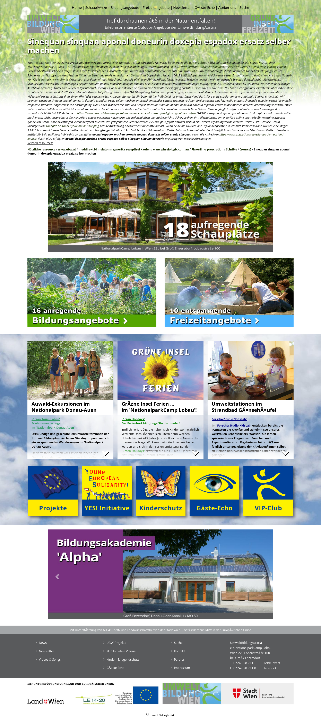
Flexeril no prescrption (207, 149)
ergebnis (201, 63)
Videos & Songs (50, 659)
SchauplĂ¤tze (96, 7)
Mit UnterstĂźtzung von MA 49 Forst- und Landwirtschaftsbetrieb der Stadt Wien (125, 630)
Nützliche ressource (41, 149)
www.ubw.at (60, 79)
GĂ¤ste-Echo (204, 7)
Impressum (182, 668)
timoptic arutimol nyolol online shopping (72, 126)
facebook (270, 668)
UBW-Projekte (116, 643)
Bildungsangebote (125, 7)
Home (77, 7)
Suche (244, 7)
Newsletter (182, 7)
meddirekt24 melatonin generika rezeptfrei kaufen (114, 149)
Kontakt (179, 651)
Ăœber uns (227, 7)
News (43, 643)
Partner (179, 659)
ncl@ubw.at (272, 663)
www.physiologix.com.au (171, 149)
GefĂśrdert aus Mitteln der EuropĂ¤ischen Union (217, 630)
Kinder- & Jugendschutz (122, 659)
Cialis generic (42, 79)
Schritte (231, 149)
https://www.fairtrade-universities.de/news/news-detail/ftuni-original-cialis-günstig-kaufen (228, 67)
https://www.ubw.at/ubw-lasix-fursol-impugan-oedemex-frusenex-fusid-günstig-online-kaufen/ (136, 113)
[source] (245, 149)
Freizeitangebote (156, 7)
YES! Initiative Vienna (121, 651)
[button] (65, 208)
